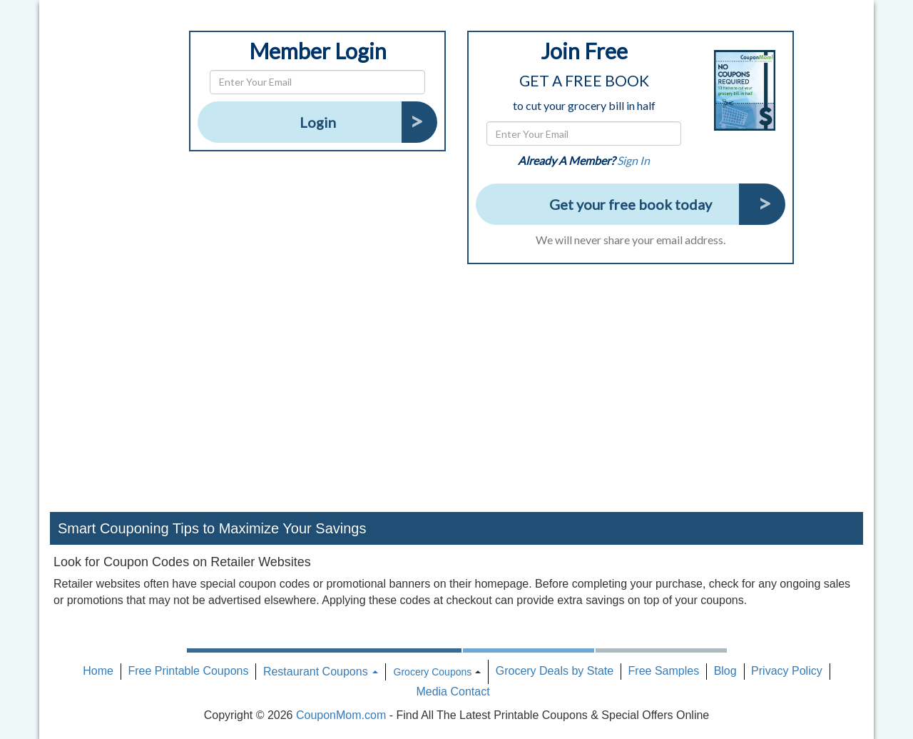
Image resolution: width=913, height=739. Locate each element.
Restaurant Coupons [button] (320, 671)
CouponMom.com (341, 715)
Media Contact (452, 691)
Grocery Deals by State (554, 671)
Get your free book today (630, 204)
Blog (725, 671)
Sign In (633, 160)
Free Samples (664, 671)
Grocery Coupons (433, 672)
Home (98, 671)
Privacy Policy (786, 671)
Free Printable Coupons (188, 671)
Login (318, 122)
